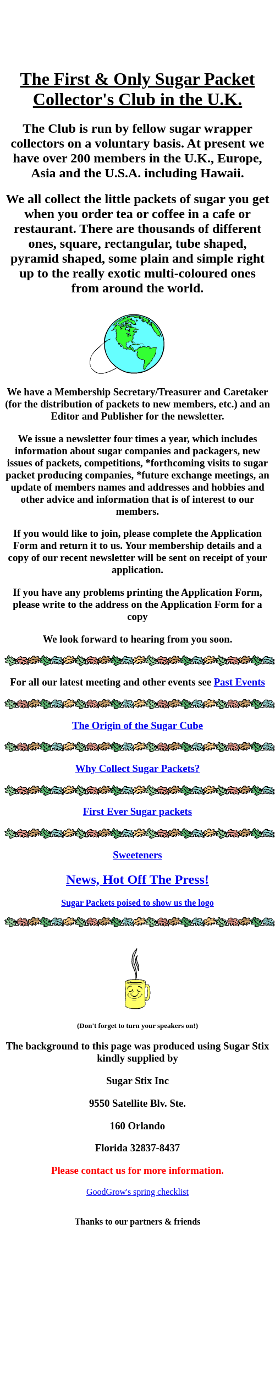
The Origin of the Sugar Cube (137, 725)
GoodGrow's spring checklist (137, 1191)
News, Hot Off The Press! (137, 879)
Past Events (239, 682)
